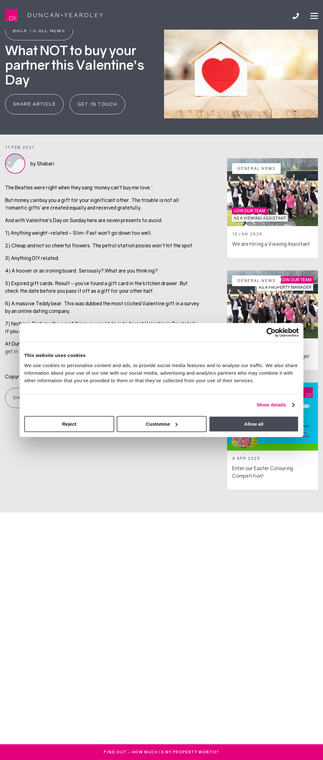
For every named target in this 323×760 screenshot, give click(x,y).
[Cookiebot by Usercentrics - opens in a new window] (271, 332)
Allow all (253, 424)
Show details (271, 404)
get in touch (18, 351)
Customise (162, 424)
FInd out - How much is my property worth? (161, 752)
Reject (69, 424)
